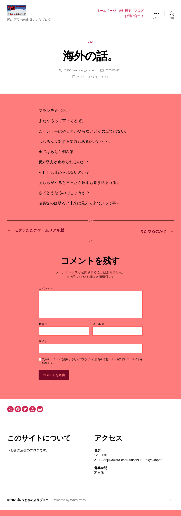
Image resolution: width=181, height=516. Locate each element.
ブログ (139, 13)
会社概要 (125, 13)
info (90, 48)
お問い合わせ (134, 18)
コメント (46, 294)
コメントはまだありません (93, 83)
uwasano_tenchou (83, 76)
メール (98, 329)
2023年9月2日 (114, 76)
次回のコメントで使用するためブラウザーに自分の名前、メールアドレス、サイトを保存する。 (92, 367)
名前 (43, 329)
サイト (43, 347)
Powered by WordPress (70, 506)
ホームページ (106, 13)
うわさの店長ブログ (35, 506)
